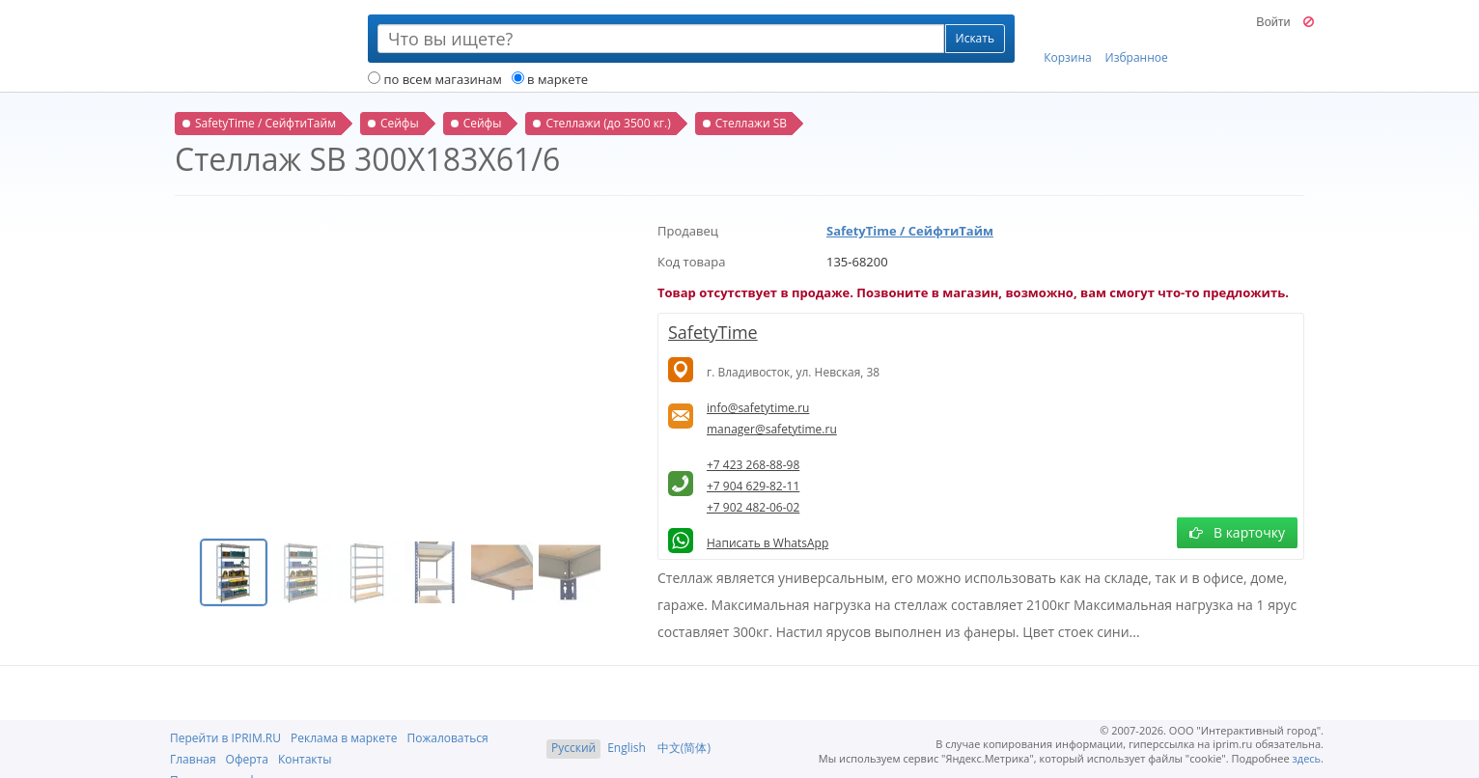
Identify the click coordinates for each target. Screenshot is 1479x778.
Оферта (247, 759)
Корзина (1068, 39)
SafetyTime (713, 332)
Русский (573, 747)
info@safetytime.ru (758, 408)
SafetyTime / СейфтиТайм (909, 230)
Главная (193, 759)
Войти (1273, 22)
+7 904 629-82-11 (753, 486)
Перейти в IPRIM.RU (225, 738)
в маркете (550, 79)
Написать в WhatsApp (767, 543)
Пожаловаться (447, 738)
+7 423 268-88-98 (753, 465)
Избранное (1136, 39)
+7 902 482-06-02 (753, 507)
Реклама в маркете (344, 738)
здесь (1307, 758)
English (626, 747)
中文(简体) (684, 747)
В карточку (1237, 532)
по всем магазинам (435, 79)
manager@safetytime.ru (772, 429)
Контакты (305, 759)
